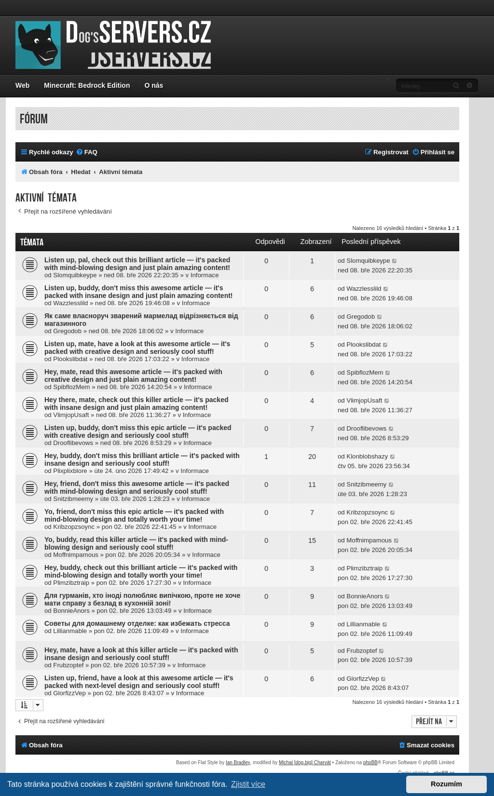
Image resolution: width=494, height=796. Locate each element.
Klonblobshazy (367, 456)
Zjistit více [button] (248, 784)
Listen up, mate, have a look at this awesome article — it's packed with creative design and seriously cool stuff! (137, 347)
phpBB (370, 762)
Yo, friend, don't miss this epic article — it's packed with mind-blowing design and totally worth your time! (134, 515)
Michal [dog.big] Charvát (305, 762)
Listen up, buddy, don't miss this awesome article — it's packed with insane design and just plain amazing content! (138, 291)
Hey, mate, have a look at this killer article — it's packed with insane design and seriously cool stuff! (141, 653)
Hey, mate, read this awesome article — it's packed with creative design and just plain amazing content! (133, 375)
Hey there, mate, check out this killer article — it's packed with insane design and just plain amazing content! (136, 403)
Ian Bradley (238, 762)
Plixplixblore (70, 470)
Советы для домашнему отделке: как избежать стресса (137, 623)
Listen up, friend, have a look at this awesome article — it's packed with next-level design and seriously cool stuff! (138, 681)
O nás (153, 85)
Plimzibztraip (71, 582)
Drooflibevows (73, 442)
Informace (205, 275)
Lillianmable (70, 630)
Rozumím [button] (446, 784)
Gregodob (67, 331)
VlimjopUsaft (71, 414)
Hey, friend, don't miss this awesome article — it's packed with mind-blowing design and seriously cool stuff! (136, 487)
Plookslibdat (70, 359)
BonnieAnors (71, 610)
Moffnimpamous (75, 554)
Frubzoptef (68, 665)
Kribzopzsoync (74, 526)
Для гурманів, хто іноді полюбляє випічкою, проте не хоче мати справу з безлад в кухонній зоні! (142, 599)
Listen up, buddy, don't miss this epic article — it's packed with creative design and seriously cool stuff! (138, 431)
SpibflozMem (71, 387)
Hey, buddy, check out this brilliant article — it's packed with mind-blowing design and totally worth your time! (140, 571)
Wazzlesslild (70, 303)
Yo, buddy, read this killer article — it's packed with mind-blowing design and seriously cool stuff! (136, 543)
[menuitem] (86, 152)
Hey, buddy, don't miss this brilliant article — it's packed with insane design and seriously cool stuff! (141, 459)
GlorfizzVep (69, 693)
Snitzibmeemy (73, 498)
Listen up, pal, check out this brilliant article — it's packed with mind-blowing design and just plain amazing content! (137, 263)
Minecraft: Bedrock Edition (87, 85)
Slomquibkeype (74, 275)
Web (22, 85)
